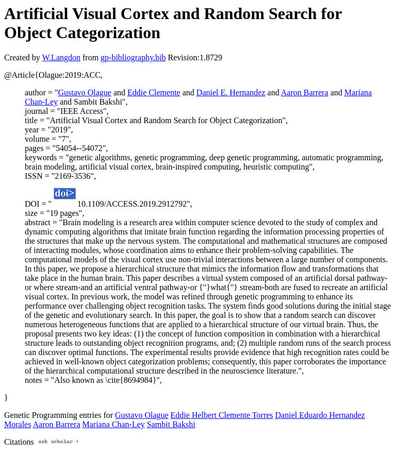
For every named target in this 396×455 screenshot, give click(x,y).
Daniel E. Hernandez (231, 92)
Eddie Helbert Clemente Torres (222, 415)
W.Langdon (61, 57)
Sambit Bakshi (171, 424)
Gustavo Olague (84, 92)
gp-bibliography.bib (133, 57)
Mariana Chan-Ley (113, 424)
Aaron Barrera (304, 92)
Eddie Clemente (153, 92)
